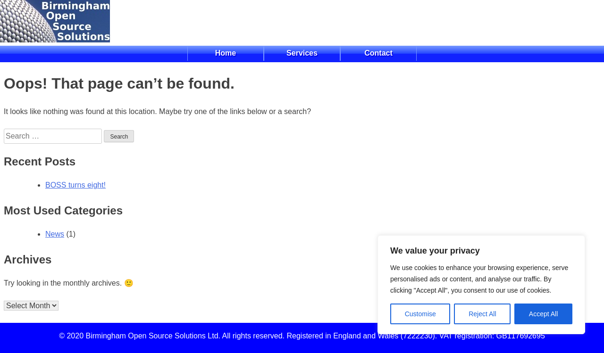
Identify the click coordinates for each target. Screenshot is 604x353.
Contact (378, 53)
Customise (420, 314)
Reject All (482, 314)
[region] (481, 284)
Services (302, 53)
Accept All (543, 314)
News (54, 234)
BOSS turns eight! (75, 185)
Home (225, 53)
